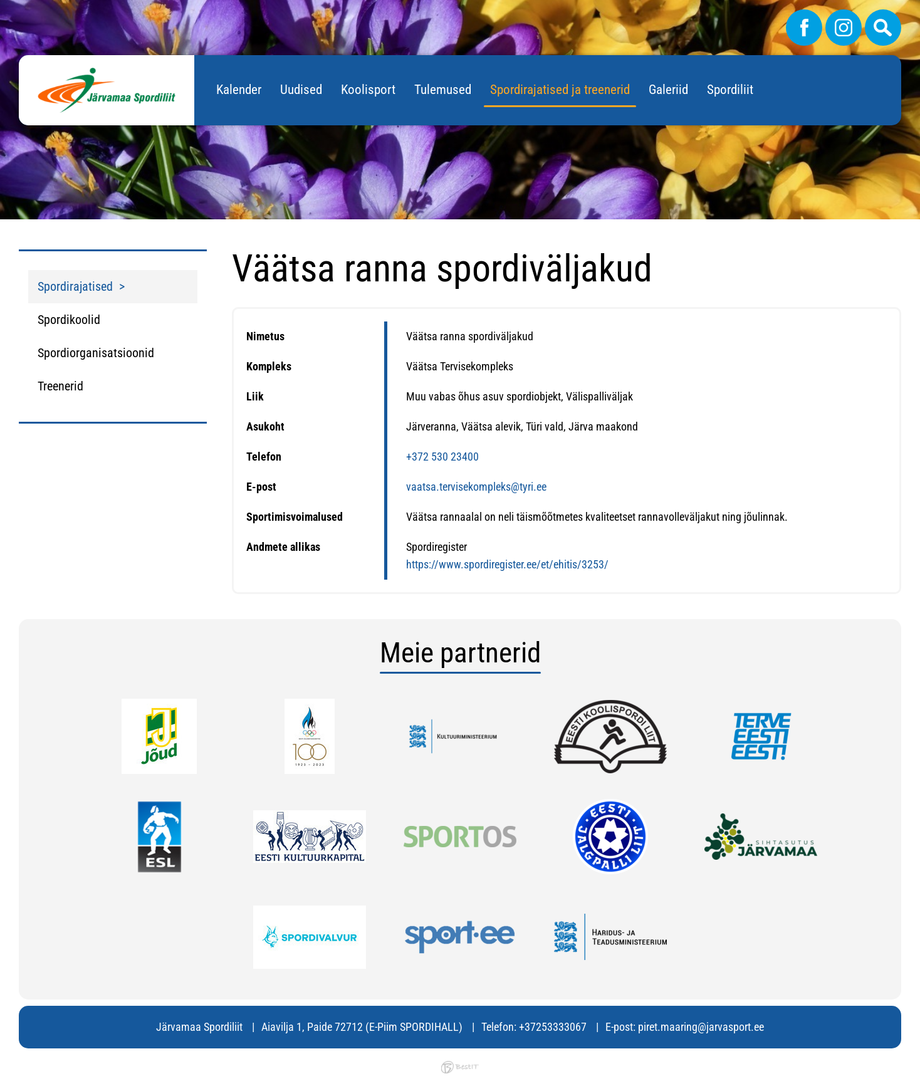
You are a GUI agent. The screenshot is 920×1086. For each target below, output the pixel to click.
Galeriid (668, 89)
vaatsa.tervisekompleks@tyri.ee (476, 486)
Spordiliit (730, 89)
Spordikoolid (69, 319)
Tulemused (442, 89)
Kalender (238, 89)
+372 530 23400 (442, 456)
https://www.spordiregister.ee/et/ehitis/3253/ (507, 564)
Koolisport (368, 89)
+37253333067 (553, 1026)
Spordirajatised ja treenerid (560, 89)
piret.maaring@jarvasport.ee (701, 1026)
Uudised (301, 89)
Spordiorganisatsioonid (96, 352)
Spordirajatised (75, 286)
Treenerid (60, 386)
